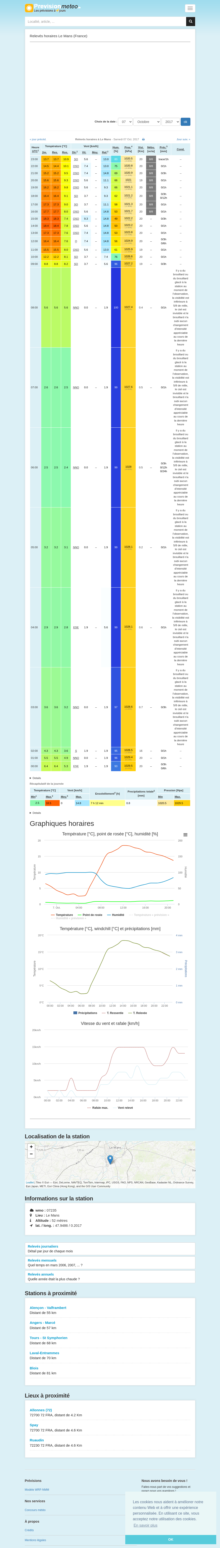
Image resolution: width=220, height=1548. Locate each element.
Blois (110, 1371)
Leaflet (30, 1182)
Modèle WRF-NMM (37, 1489)
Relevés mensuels (110, 1262)
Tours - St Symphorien (110, 1340)
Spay (110, 1428)
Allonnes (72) (110, 1413)
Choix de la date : (106, 121)
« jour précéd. (38, 139)
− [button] (31, 1154)
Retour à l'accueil (53, 8)
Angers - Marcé (110, 1325)
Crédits (29, 1530)
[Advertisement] (110, 80)
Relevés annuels (110, 1276)
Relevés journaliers (110, 1249)
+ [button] (31, 1147)
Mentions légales (35, 1540)
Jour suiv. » (183, 139)
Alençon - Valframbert (110, 1310)
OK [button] (170, 1539)
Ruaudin (110, 1443)
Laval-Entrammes (110, 1356)
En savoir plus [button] (145, 1525)
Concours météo (35, 1510)
